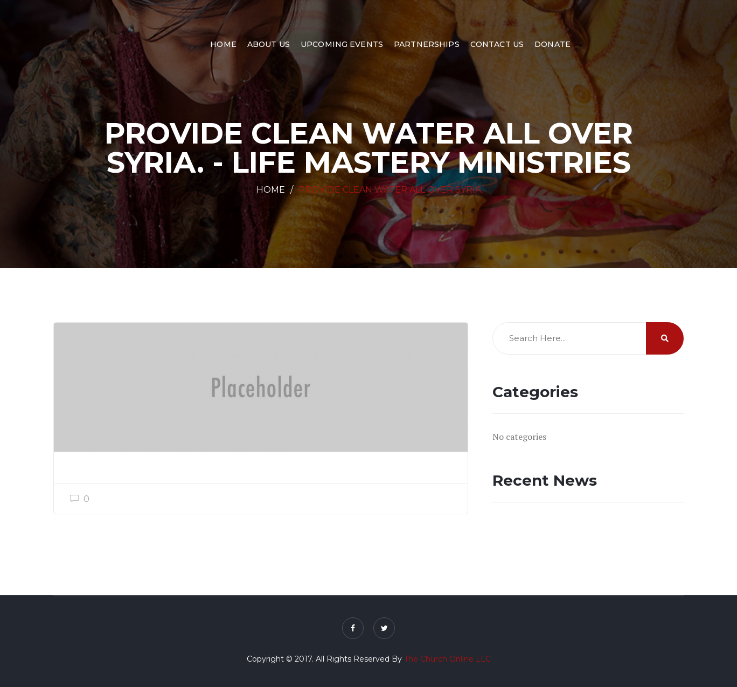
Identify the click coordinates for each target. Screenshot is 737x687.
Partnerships (427, 44)
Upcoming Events (342, 44)
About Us (268, 44)
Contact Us (497, 44)
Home (223, 44)
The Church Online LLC (447, 659)
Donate (552, 44)
